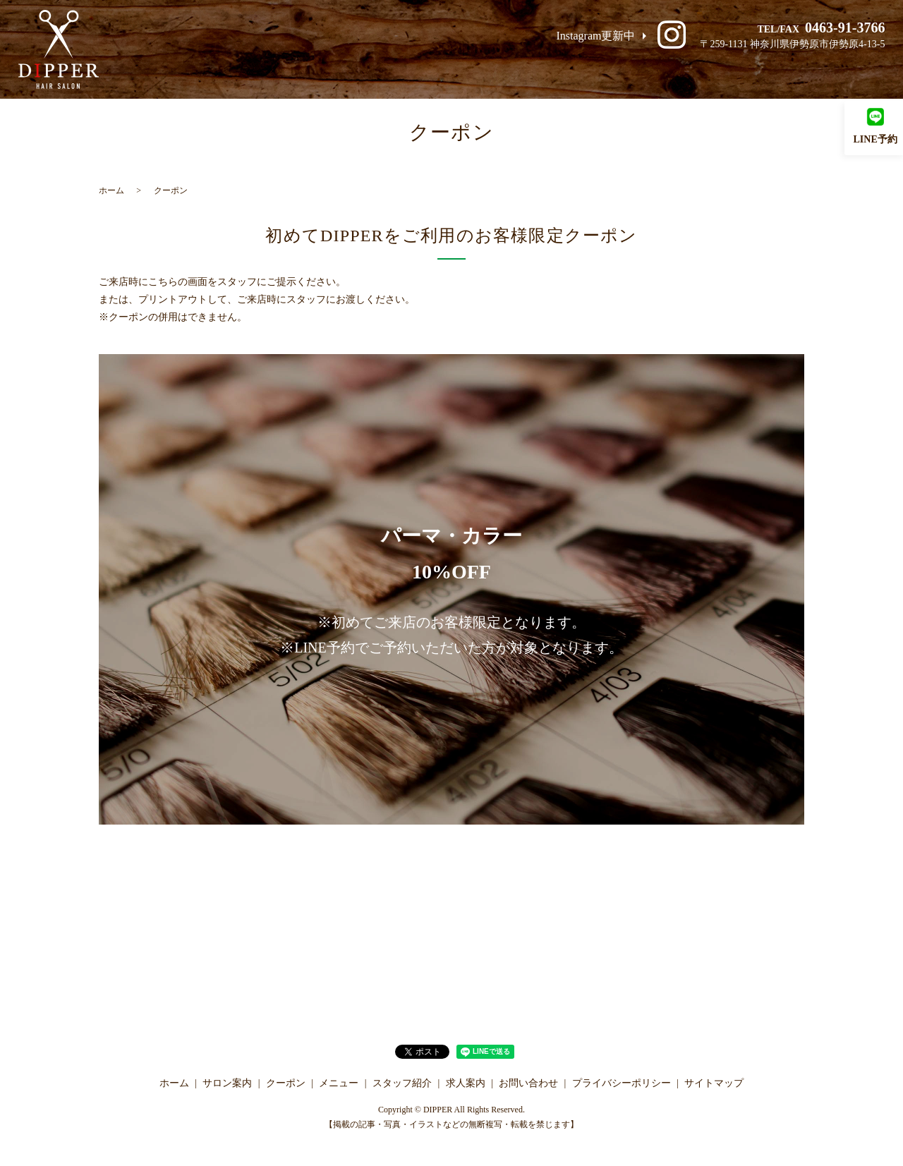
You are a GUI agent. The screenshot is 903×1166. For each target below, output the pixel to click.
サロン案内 (460, 69)
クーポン (534, 69)
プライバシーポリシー (621, 1083)
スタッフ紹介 (682, 69)
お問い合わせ (840, 69)
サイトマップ (714, 1083)
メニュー (603, 69)
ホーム (391, 69)
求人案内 (761, 69)
